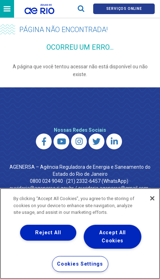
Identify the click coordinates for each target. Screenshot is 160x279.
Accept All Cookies (112, 237)
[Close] (152, 198)
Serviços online (124, 9)
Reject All (48, 233)
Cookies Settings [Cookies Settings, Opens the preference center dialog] (80, 264)
